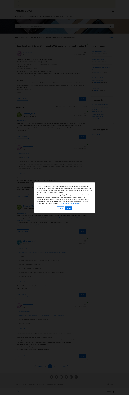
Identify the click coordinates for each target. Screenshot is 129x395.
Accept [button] (68, 208)
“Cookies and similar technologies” (70, 203)
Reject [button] (60, 208)
